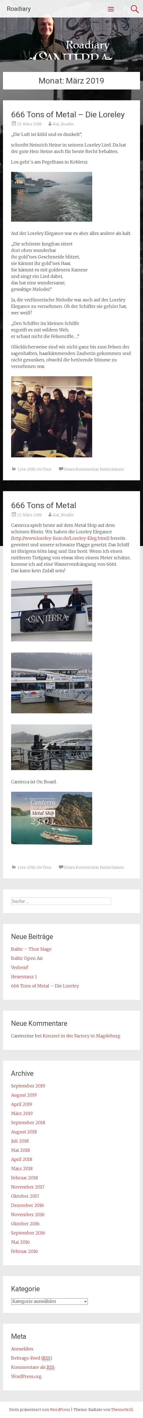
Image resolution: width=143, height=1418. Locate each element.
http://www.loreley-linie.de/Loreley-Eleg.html (60, 538)
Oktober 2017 (25, 1196)
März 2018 (22, 1168)
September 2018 (28, 1122)
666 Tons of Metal (43, 505)
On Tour (44, 469)
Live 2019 (26, 469)
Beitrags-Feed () (31, 1358)
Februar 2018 (24, 1177)
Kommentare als (33, 1367)
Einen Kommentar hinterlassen (94, 469)
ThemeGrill (122, 1409)
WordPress (60, 1409)
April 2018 (21, 1159)
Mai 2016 (20, 1242)
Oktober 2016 (25, 1223)
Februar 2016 (24, 1251)
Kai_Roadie (63, 124)
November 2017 (27, 1187)
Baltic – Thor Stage (31, 949)
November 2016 (28, 1214)
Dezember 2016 (27, 1205)
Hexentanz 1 (24, 976)
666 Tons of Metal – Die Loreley (68, 114)
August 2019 (24, 1095)
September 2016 (28, 1233)
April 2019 (21, 1104)
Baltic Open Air (27, 958)
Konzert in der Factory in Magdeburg (81, 1035)
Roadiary (19, 8)
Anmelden (22, 1349)
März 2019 (22, 1113)
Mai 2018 (20, 1150)
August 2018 (24, 1131)
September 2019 (28, 1086)
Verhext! (19, 967)
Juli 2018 (20, 1141)
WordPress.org (26, 1376)
